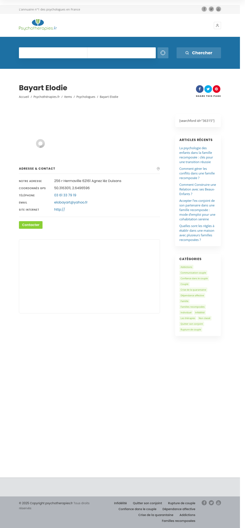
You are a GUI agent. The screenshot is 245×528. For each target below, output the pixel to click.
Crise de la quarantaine (193, 289)
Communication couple (193, 272)
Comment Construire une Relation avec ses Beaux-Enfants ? (197, 189)
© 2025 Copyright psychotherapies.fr (46, 503)
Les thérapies (188, 318)
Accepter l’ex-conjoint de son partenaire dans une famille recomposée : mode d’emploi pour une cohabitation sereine (197, 209)
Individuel (186, 312)
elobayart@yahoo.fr (71, 202)
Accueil (24, 97)
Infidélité (200, 312)
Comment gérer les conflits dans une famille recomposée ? (197, 173)
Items (68, 97)
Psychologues (85, 97)
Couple (184, 284)
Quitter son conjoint (192, 323)
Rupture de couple (191, 329)
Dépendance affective (192, 295)
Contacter (30, 224)
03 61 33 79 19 (65, 195)
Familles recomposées (193, 306)
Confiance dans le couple (194, 278)
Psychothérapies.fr (46, 97)
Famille (184, 301)
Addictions (186, 267)
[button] (217, 25)
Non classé (204, 318)
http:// (59, 209)
